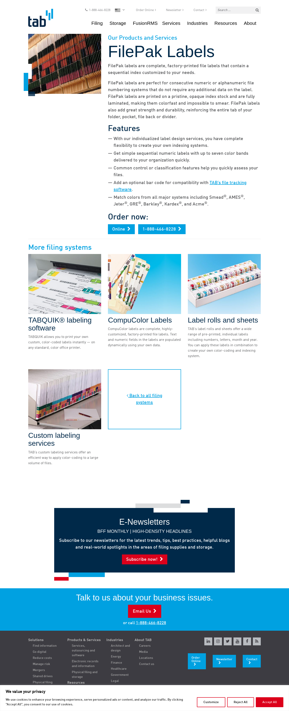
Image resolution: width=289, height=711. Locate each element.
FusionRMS (145, 23)
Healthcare (119, 668)
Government (120, 674)
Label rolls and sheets (223, 320)
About (250, 23)
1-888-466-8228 (99, 10)
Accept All (269, 702)
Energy (116, 656)
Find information (45, 645)
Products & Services (84, 640)
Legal (115, 681)
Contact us (146, 664)
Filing (97, 23)
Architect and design (120, 648)
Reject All (240, 702)
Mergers (39, 670)
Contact (198, 10)
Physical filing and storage (85, 675)
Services (171, 23)
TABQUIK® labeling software (60, 324)
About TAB (143, 640)
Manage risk (41, 664)
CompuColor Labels (140, 320)
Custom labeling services (54, 439)
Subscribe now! (142, 559)
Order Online (145, 10)
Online (118, 229)
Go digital (39, 651)
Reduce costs (42, 658)
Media (143, 651)
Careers (145, 645)
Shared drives (43, 676)
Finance (116, 662)
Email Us (142, 611)
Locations (146, 658)
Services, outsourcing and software (83, 650)
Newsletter (173, 10)
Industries (197, 23)
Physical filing (43, 682)
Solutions (36, 640)
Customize (211, 702)
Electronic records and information (85, 664)
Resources (225, 23)
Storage (118, 23)
